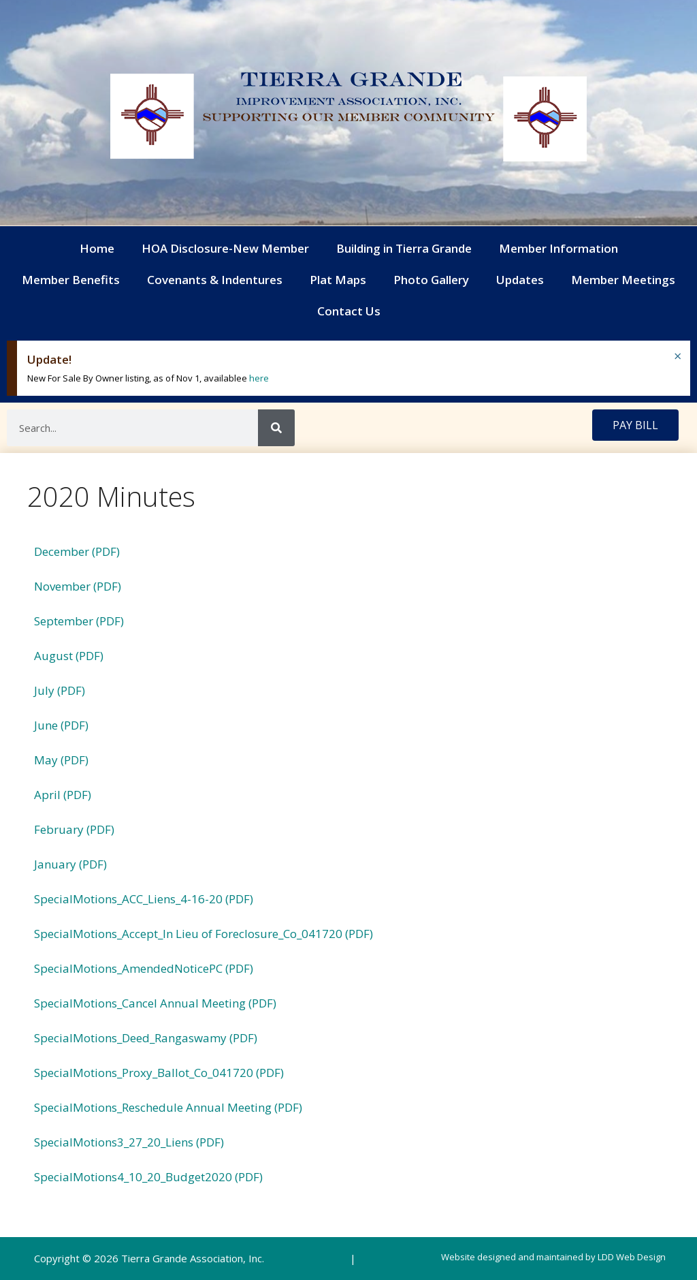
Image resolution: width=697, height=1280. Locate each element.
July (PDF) (59, 690)
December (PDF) (77, 551)
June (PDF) (61, 725)
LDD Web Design (632, 1257)
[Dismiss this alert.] (677, 356)
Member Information (558, 248)
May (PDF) (61, 760)
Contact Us (348, 311)
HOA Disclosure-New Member (225, 248)
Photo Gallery (431, 279)
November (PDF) (77, 586)
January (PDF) (70, 864)
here (259, 378)
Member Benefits (71, 279)
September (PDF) (79, 621)
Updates (520, 279)
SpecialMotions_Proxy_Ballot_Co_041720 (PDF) (159, 1072)
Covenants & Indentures (214, 279)
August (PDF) (68, 656)
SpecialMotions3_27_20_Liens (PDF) (129, 1142)
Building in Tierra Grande (404, 248)
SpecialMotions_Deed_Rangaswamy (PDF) (145, 1038)
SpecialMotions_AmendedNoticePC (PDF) (143, 968)
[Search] (276, 427)
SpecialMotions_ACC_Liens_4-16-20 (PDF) (143, 899)
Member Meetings (623, 279)
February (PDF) (74, 829)
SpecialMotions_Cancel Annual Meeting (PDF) (155, 1003)
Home (97, 248)
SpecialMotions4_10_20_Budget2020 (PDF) (148, 1177)
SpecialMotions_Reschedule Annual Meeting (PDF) (168, 1107)
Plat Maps (338, 279)
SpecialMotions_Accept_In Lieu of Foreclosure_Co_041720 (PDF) (203, 933)
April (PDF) (62, 794)
